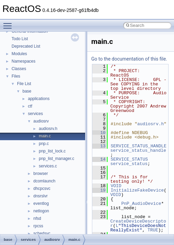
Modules (19, 53)
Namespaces (23, 61)
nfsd (37, 218)
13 (99, 146)
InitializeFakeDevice (137, 190)
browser (40, 173)
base (26, 91)
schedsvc (41, 233)
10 (99, 133)
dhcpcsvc (41, 188)
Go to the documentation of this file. (129, 59)
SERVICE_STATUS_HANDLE (139, 146)
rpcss (38, 226)
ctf (30, 106)
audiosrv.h (48, 128)
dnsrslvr (40, 196)
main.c (45, 136)
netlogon (41, 211)
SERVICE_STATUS (129, 159)
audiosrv (41, 121)
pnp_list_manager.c (56, 158)
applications (38, 98)
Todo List (20, 38)
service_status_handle (138, 150)
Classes (19, 68)
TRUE (152, 230)
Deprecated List (26, 46)
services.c (48, 166)
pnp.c (44, 143)
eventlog (41, 203)
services (35, 113)
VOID (116, 186)
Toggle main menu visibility (9, 22)
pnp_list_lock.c (52, 151)
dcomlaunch (44, 181)
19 (99, 190)
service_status (128, 164)
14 (99, 159)
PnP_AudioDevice (141, 203)
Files (16, 76)
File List (24, 83)
